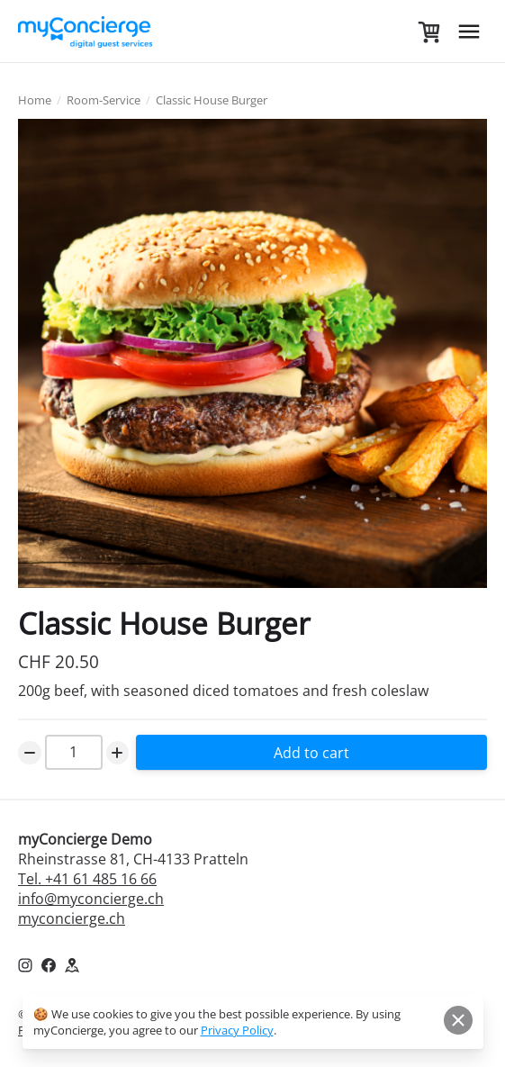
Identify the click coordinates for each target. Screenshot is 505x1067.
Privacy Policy (237, 1030)
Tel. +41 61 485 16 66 (87, 879)
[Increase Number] (118, 752)
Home (34, 100)
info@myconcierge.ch (91, 899)
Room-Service (103, 100)
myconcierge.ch (71, 918)
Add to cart (311, 753)
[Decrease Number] (29, 752)
